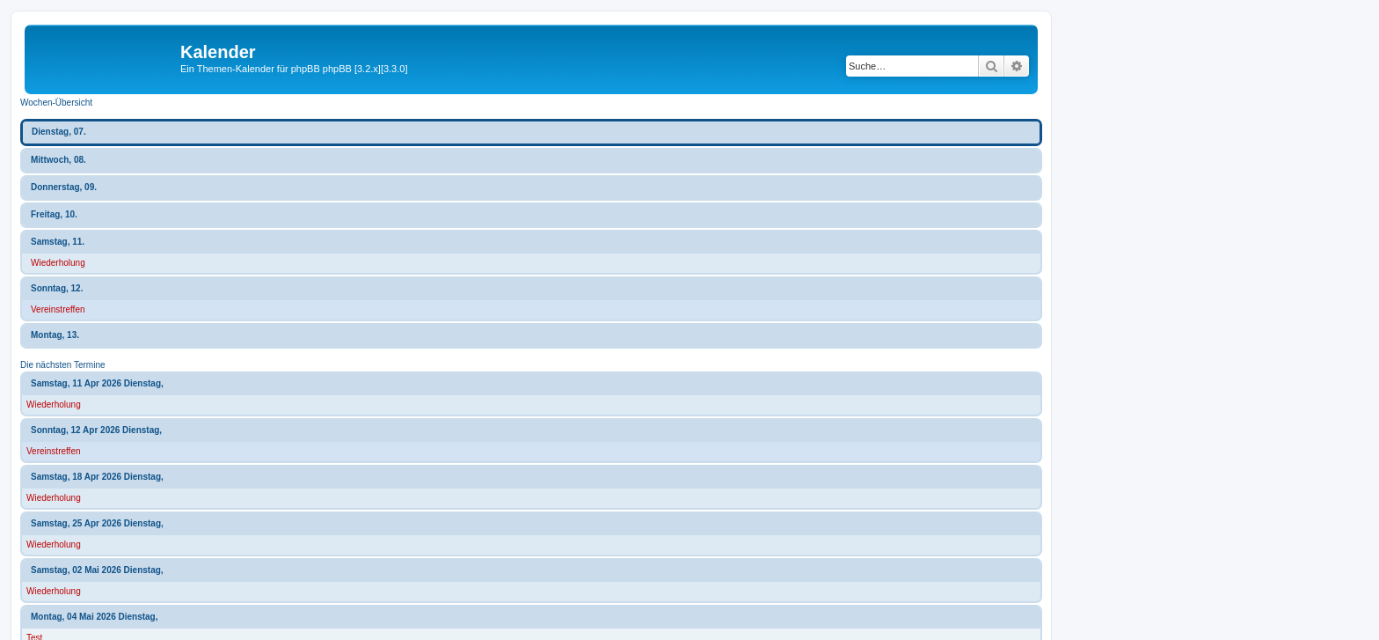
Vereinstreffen (58, 309)
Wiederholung (58, 263)
